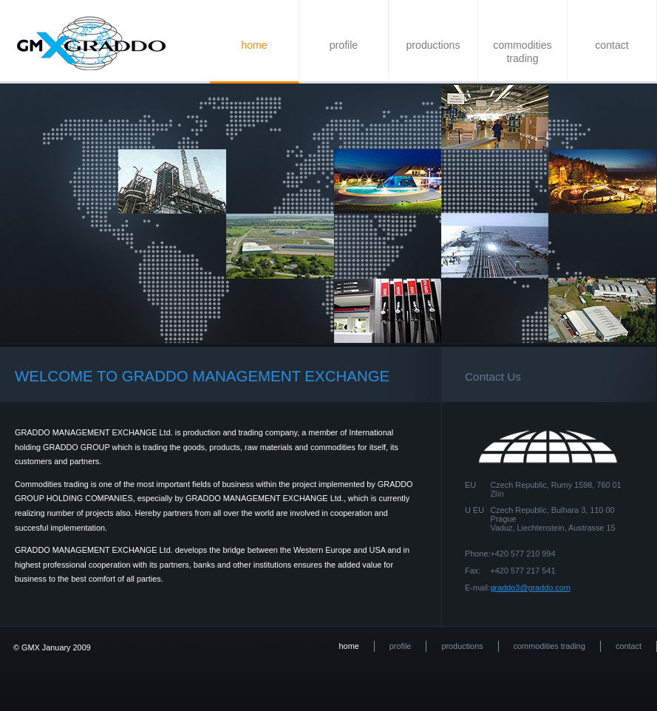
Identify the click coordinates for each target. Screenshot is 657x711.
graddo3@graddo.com (530, 587)
